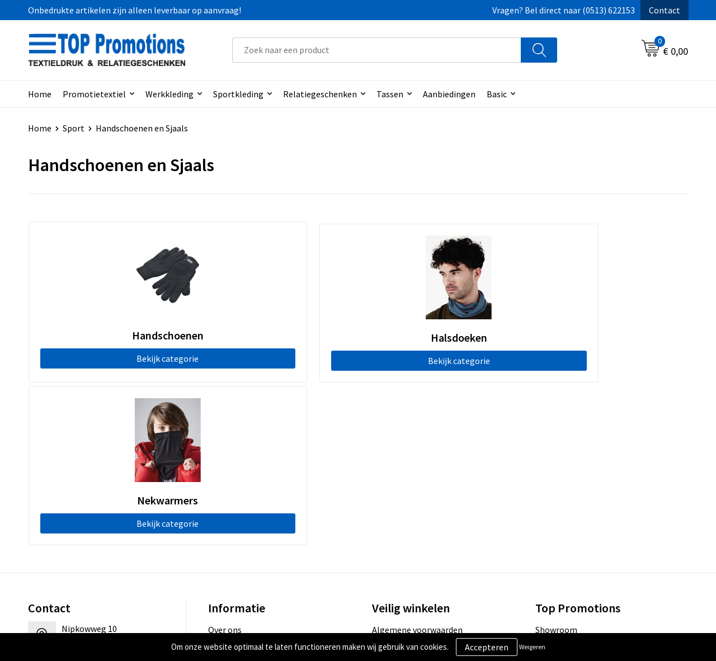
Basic (497, 94)
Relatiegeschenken (320, 94)
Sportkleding (238, 94)
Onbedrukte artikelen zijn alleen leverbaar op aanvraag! (134, 10)
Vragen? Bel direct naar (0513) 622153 (563, 10)
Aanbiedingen (449, 94)
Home (39, 94)
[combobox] (376, 50)
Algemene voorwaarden (417, 464)
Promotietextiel (94, 94)
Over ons (225, 464)
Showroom (556, 464)
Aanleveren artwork (573, 481)
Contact (664, 10)
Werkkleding (169, 94)
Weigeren (532, 647)
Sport (73, 128)
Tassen (389, 94)
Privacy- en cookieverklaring (426, 481)
